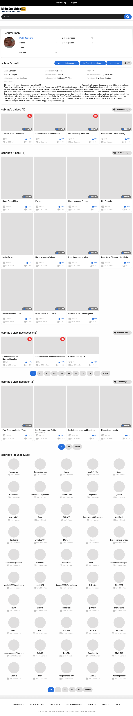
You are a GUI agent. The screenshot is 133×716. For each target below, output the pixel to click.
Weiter (105, 373)
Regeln (105, 705)
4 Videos (60, 78)
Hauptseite (18, 705)
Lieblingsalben (77, 43)
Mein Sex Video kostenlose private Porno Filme (61, 711)
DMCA (117, 705)
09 (90, 373)
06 (69, 373)
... (97, 373)
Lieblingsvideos (77, 38)
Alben (38, 48)
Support (92, 705)
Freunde (38, 53)
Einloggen (73, 3)
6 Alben (108, 78)
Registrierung (61, 3)
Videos (38, 43)
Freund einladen (74, 705)
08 (83, 373)
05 (61, 373)
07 (76, 373)
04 (54, 373)
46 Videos (99, 78)
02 (40, 373)
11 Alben (69, 78)
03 (47, 373)
